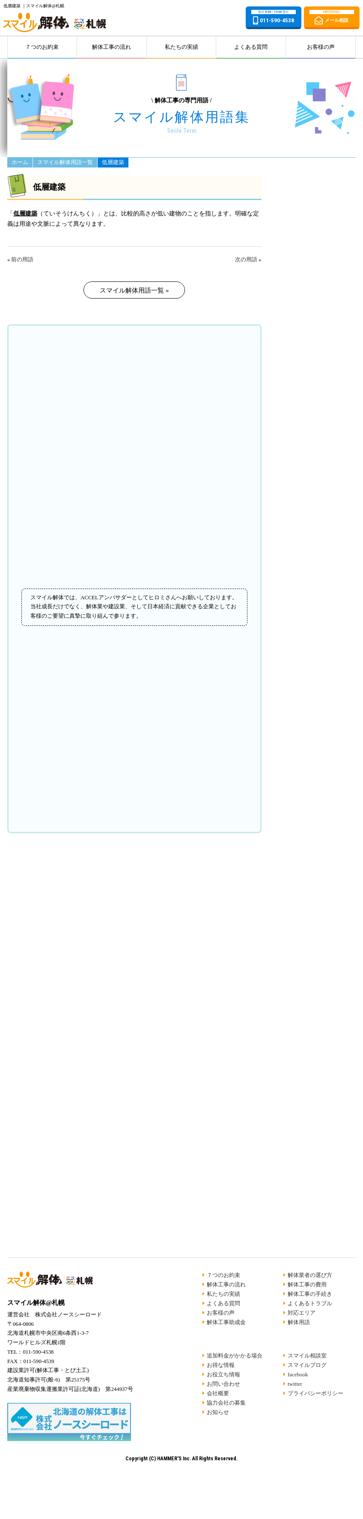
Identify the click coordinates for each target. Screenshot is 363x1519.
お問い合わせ (223, 1384)
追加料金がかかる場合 (234, 1355)
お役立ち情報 (223, 1374)
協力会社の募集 (226, 1402)
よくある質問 (251, 47)
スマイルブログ (307, 1365)
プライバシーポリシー (315, 1393)
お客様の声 (321, 47)
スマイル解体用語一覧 (65, 170)
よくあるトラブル (310, 1303)
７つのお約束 (42, 47)
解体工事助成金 (226, 1322)
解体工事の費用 (307, 1284)
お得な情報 (221, 1365)
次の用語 (246, 260)
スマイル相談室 (307, 1355)
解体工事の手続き (310, 1294)
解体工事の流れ (111, 47)
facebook (298, 1374)
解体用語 (299, 1322)
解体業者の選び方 (310, 1275)
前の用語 (22, 260)
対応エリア (301, 1313)
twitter (295, 1384)
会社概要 (218, 1393)
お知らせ (218, 1412)
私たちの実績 (181, 47)
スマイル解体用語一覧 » (134, 290)
